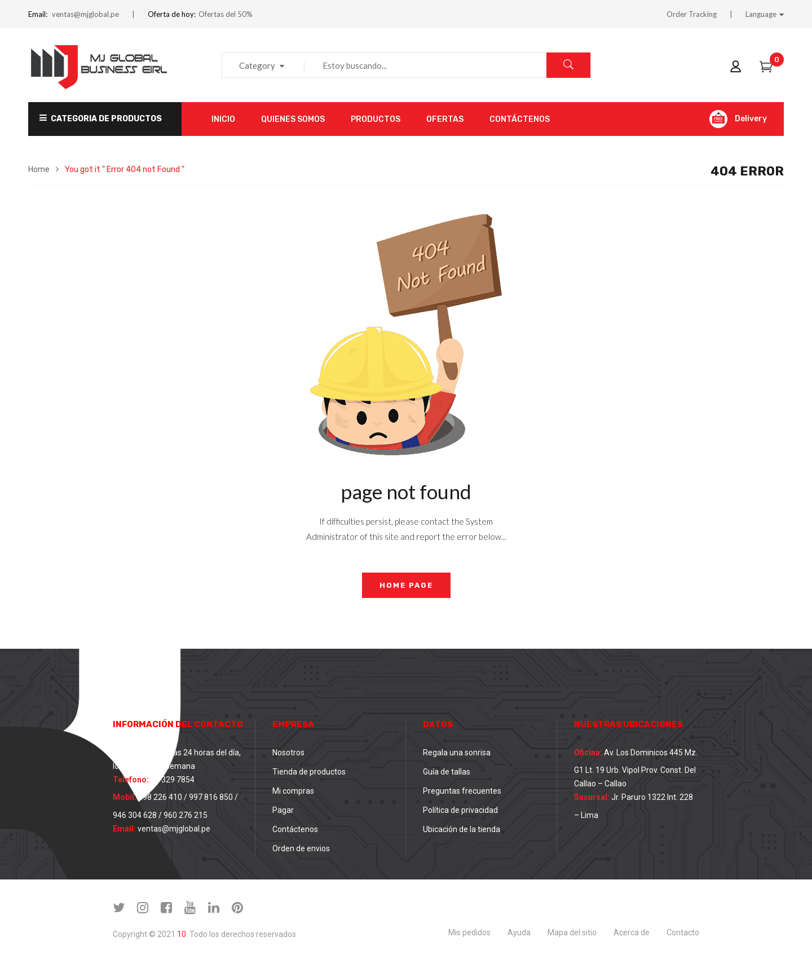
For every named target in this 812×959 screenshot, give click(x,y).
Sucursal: (592, 797)
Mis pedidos (469, 932)
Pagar (283, 810)
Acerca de (632, 932)
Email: (37, 14)
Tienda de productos (309, 771)
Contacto (683, 932)
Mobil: (124, 797)
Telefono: (131, 779)
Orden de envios (301, 848)
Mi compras (293, 790)
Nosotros (288, 752)
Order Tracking (692, 14)
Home (39, 169)
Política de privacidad (460, 810)
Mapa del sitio (572, 932)
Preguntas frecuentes (462, 790)
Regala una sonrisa (457, 752)
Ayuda (519, 932)
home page (406, 585)
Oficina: (588, 752)
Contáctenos (295, 829)
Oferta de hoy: (172, 14)
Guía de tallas (446, 771)
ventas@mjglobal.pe (85, 14)
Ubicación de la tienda (461, 829)
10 (181, 934)
